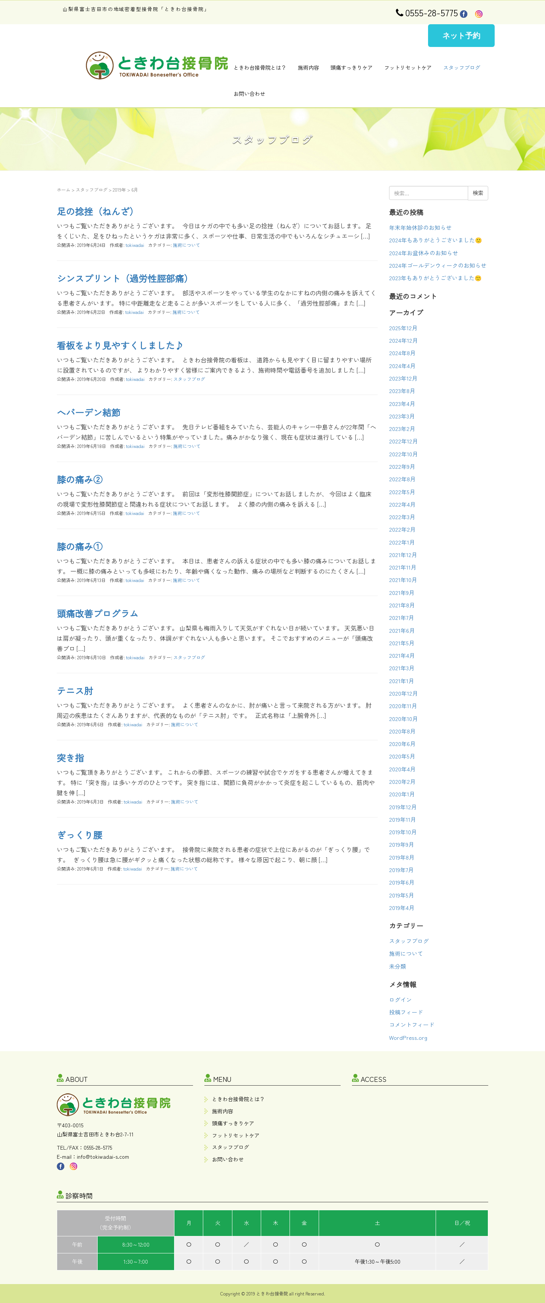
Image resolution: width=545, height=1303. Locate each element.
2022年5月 (402, 492)
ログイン (400, 999)
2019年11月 (402, 819)
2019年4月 (401, 907)
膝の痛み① (79, 546)
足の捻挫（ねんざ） (98, 211)
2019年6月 (401, 882)
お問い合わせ (249, 93)
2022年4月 (402, 504)
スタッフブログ (461, 67)
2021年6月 (402, 630)
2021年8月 (402, 605)
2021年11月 (402, 567)
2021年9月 (401, 592)
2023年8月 (402, 391)
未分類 (397, 966)
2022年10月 (403, 454)
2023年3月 (402, 416)
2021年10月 (403, 580)
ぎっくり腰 (79, 834)
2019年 (119, 189)
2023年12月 (403, 378)
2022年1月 (402, 542)
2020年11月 (403, 706)
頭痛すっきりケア (351, 67)
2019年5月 (401, 895)
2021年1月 (401, 681)
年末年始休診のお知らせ (420, 227)
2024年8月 (402, 353)
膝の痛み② (79, 479)
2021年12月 (403, 555)
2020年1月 (402, 794)
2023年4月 (402, 403)
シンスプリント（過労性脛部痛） (125, 278)
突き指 (70, 757)
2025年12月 (403, 328)
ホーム (63, 189)
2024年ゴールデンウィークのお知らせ (437, 265)
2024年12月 (403, 340)
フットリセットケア (408, 67)
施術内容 (308, 67)
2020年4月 (402, 769)
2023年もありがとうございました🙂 (435, 278)
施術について (186, 245)
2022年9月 (402, 466)
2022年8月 (402, 479)
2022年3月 (402, 517)
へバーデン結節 (88, 412)
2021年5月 (401, 643)
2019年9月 (401, 844)
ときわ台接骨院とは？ (260, 67)
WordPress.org (408, 1037)
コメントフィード (411, 1024)
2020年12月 (403, 693)
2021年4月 (402, 655)
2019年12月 (403, 807)
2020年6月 (402, 743)
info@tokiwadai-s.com (103, 1156)
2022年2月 (402, 529)
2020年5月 (402, 756)
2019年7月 (401, 870)
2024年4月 (402, 366)
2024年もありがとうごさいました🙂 (435, 240)
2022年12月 (403, 441)
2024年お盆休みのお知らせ (423, 253)
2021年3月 (401, 668)
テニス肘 (75, 690)
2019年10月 (403, 832)
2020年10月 (403, 719)
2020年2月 (402, 781)
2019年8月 (401, 857)
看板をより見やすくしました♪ (120, 345)
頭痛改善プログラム (98, 613)
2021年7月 (401, 617)
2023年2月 (402, 428)
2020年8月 (402, 731)
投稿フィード (406, 1012)
